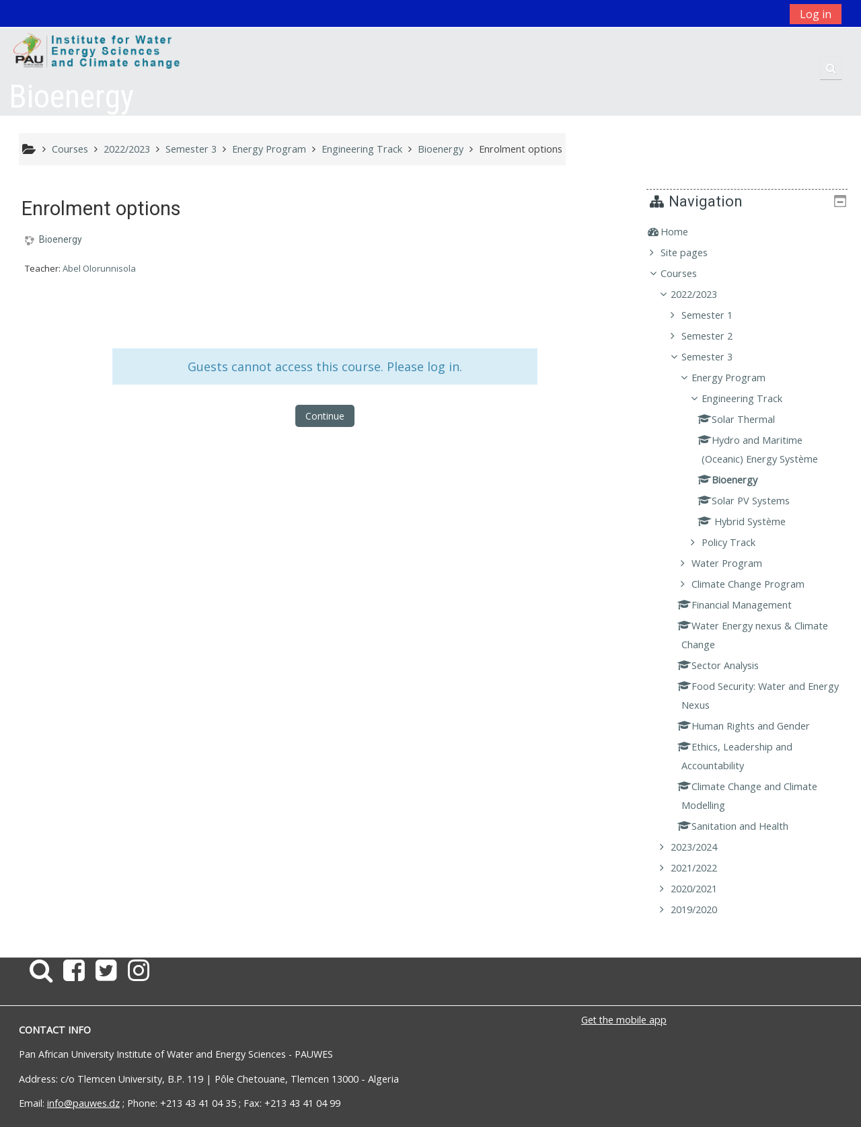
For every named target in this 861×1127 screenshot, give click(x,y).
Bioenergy (60, 239)
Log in (815, 14)
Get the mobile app (624, 1019)
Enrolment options (520, 149)
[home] (97, 51)
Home (684, 231)
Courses (689, 273)
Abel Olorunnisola (99, 268)
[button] (831, 68)
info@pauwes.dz (83, 1103)
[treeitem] (752, 232)
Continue (324, 416)
